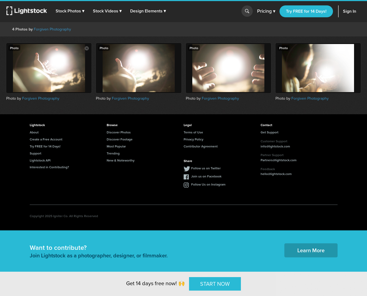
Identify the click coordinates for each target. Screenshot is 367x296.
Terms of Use (193, 132)
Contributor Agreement (201, 146)
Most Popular (116, 146)
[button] (70, 11)
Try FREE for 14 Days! (306, 11)
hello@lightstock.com (276, 173)
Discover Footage (120, 139)
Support (35, 153)
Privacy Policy (193, 139)
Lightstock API (40, 160)
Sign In (349, 11)
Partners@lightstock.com (279, 160)
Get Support (269, 132)
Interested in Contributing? (49, 167)
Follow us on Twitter (206, 168)
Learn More (311, 250)
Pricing (266, 11)
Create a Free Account (46, 139)
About (34, 132)
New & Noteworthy (120, 160)
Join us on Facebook (206, 176)
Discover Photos (119, 132)
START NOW (215, 283)
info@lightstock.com (275, 146)
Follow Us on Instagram (208, 184)
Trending (113, 153)
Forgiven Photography (52, 29)
